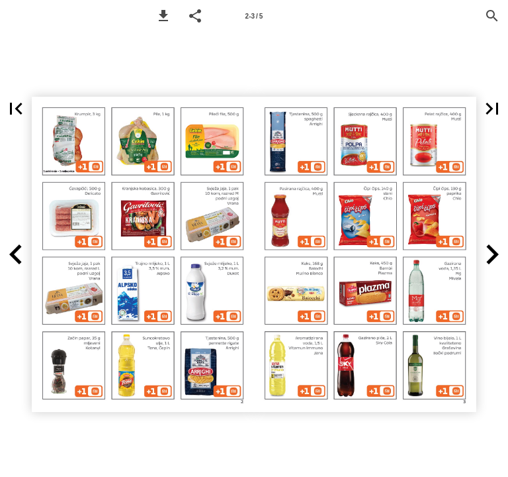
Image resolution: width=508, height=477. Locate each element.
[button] (163, 16)
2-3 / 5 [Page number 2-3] (254, 16)
